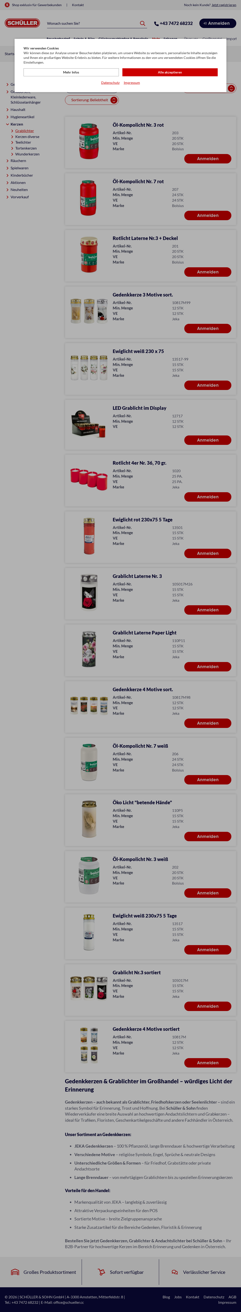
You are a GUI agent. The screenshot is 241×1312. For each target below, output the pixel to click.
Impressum (132, 83)
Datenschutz (110, 83)
